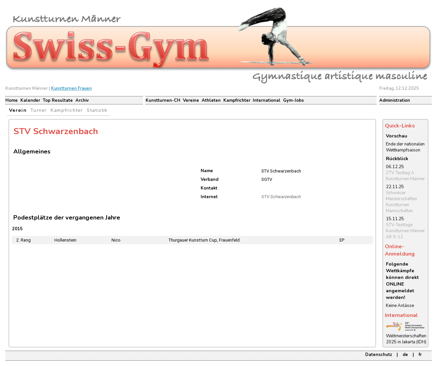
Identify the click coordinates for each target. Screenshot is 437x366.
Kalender (30, 100)
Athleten (211, 100)
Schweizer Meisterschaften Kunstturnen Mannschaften (401, 202)
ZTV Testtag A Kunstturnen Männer (405, 176)
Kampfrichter (236, 100)
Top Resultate (58, 100)
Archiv (82, 100)
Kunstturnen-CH (163, 100)
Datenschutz (378, 355)
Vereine (191, 100)
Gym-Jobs (293, 100)
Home (11, 100)
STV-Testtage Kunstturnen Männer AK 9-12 (405, 231)
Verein (18, 110)
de (405, 355)
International (266, 100)
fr (420, 355)
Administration (394, 100)
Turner (38, 110)
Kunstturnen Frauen (71, 88)
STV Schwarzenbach (281, 196)
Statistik (97, 110)
